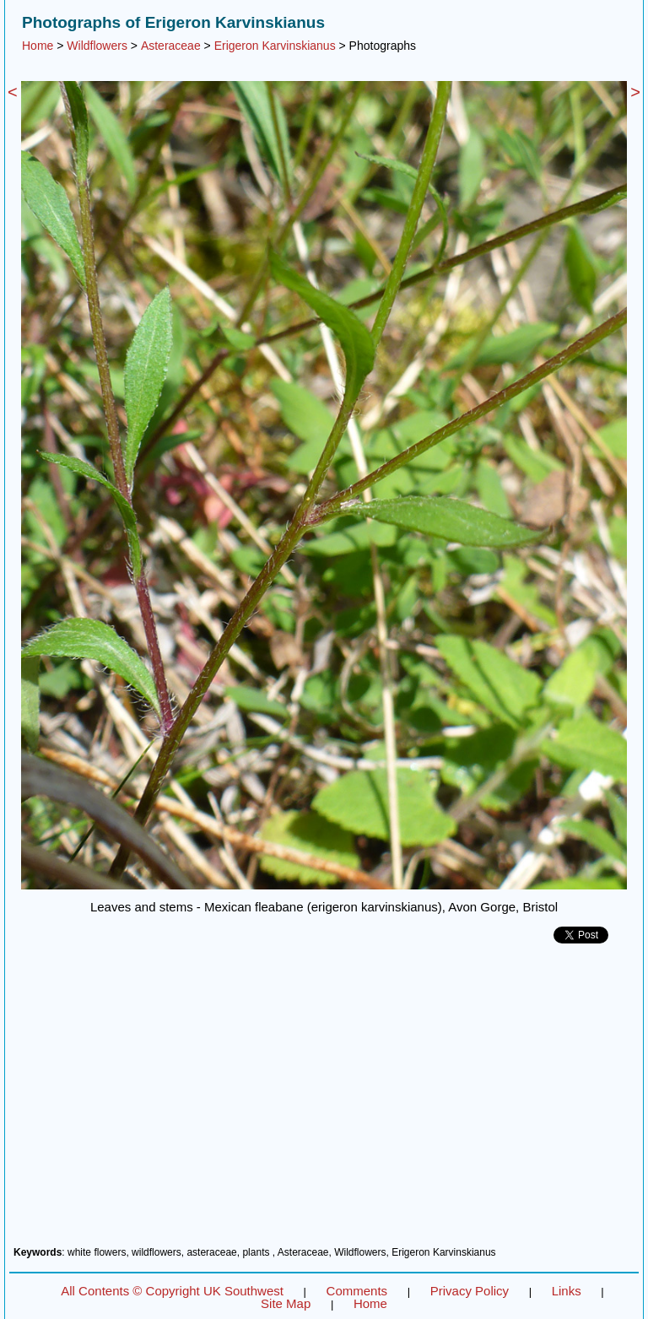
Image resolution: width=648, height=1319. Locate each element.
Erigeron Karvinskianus (275, 45)
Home (37, 45)
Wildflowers (97, 45)
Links (566, 1291)
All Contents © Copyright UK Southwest (172, 1291)
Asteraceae (171, 45)
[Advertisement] (324, 1101)
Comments (357, 1291)
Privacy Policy (469, 1291)
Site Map (285, 1303)
